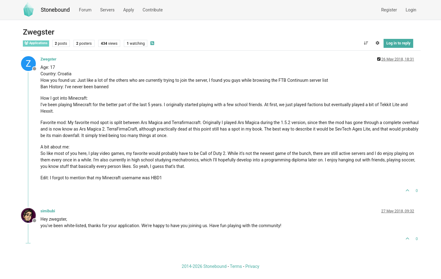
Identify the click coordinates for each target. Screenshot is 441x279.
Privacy (252, 266)
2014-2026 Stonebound (204, 266)
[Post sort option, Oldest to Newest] (366, 43)
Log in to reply (398, 43)
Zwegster (48, 59)
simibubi (47, 211)
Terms (236, 266)
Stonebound (55, 10)
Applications (36, 43)
